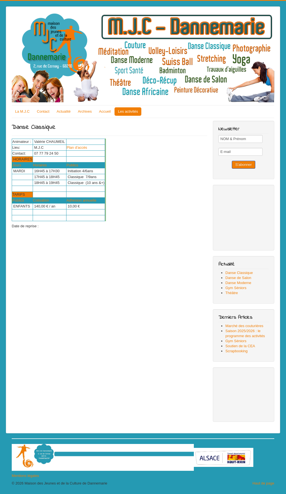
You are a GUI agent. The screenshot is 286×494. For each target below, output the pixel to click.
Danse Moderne (238, 283)
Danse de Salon (238, 278)
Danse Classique (239, 273)
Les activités (128, 111)
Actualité (64, 111)
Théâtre (231, 293)
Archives (85, 111)
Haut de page (263, 483)
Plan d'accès (79, 147)
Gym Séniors (235, 288)
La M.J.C (22, 111)
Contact (43, 111)
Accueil (105, 111)
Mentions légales (25, 476)
